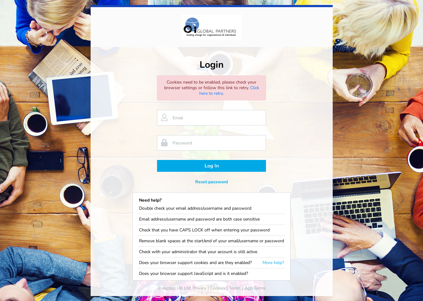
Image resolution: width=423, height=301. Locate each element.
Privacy (199, 288)
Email (178, 118)
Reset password (211, 182)
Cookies (217, 288)
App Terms (255, 288)
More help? (273, 263)
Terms (235, 288)
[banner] (211, 27)
